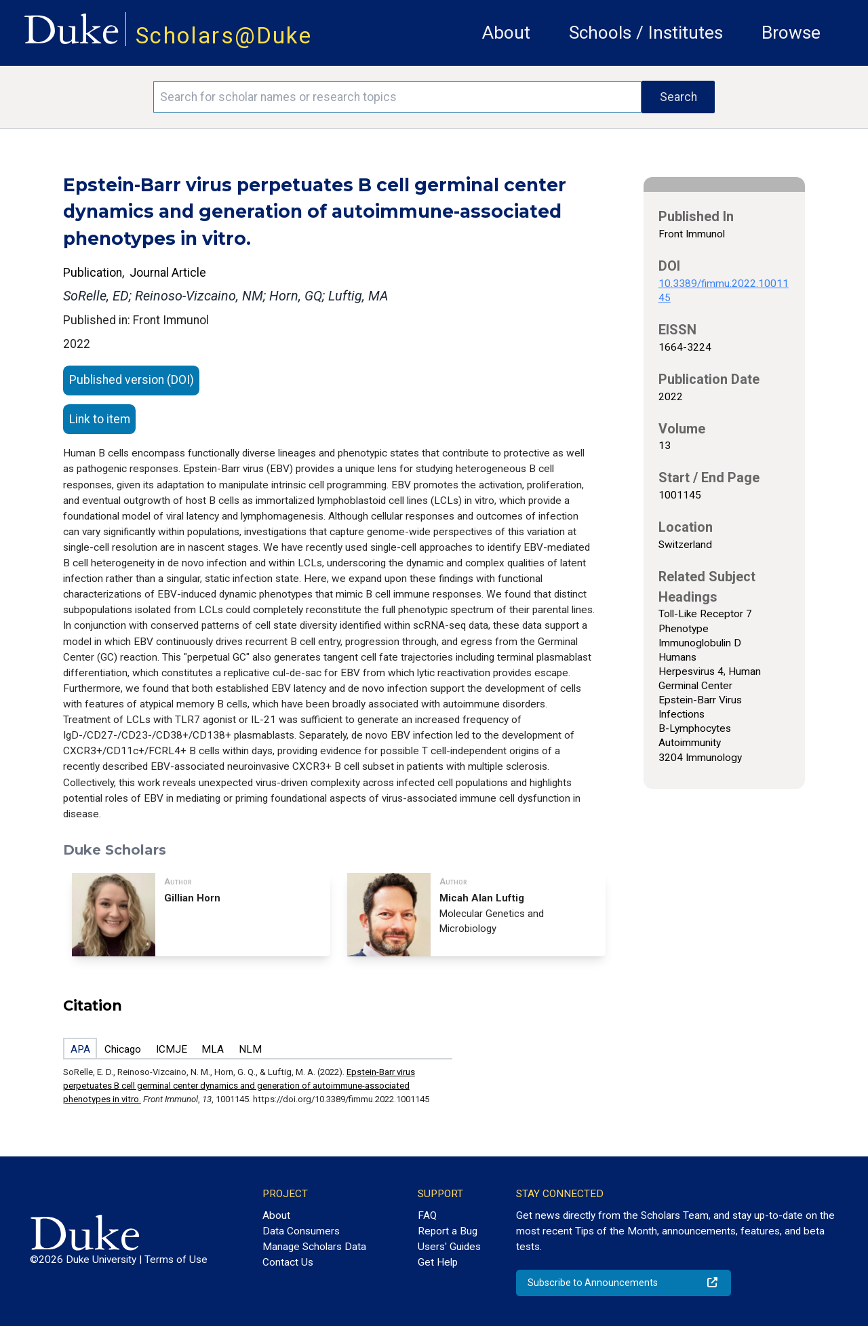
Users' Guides (449, 1247)
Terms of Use (176, 1259)
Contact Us (287, 1262)
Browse (791, 32)
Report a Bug (447, 1231)
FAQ (427, 1215)
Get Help (438, 1262)
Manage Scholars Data (314, 1247)
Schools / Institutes (646, 32)
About (506, 32)
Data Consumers (301, 1231)
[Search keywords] (397, 97)
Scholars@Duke (224, 35)
